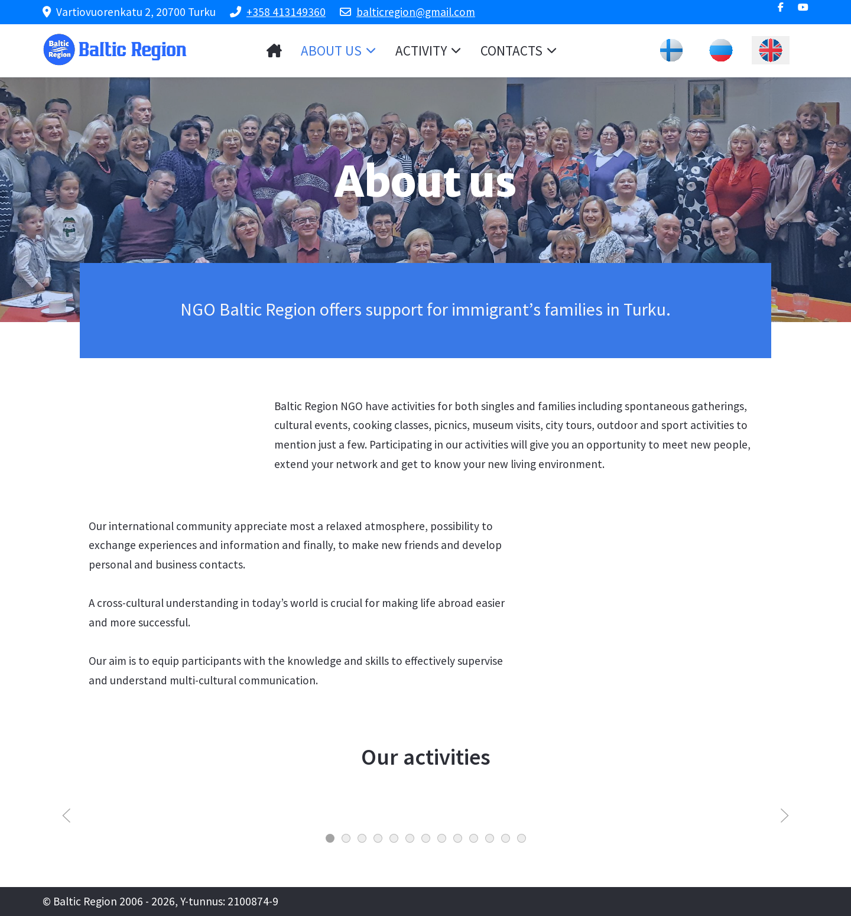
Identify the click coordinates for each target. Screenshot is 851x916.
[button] (66, 815)
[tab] (330, 838)
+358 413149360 (286, 12)
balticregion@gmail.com (415, 12)
